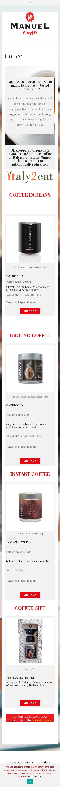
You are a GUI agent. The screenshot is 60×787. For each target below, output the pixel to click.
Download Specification (21, 302)
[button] (30, 311)
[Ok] (56, 775)
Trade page (42, 720)
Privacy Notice (34, 776)
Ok (30, 781)
